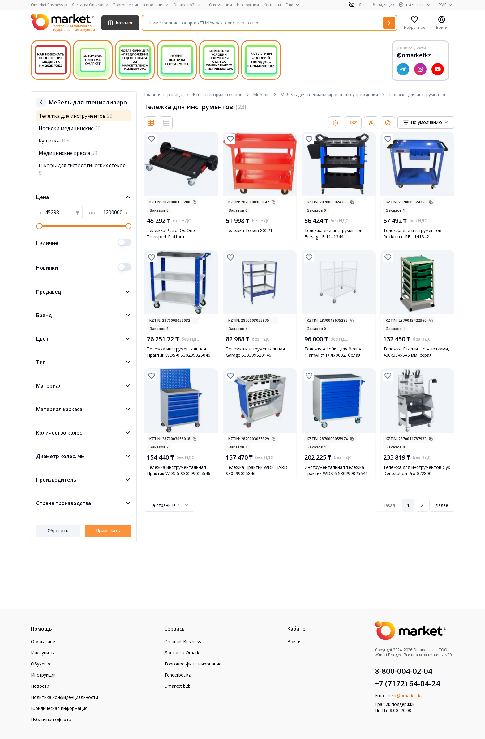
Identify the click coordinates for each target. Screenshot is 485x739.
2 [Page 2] (422, 505)
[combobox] (425, 122)
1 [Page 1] (408, 505)
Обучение (41, 664)
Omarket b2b (177, 686)
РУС (446, 5)
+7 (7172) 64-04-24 (407, 683)
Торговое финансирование (192, 664)
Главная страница (163, 94)
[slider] (39, 226)
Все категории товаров (217, 94)
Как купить (42, 653)
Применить (108, 530)
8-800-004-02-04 (403, 671)
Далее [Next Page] (441, 505)
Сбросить (58, 530)
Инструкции (248, 4)
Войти (294, 641)
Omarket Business (182, 641)
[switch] (124, 242)
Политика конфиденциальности (64, 697)
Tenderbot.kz (177, 675)
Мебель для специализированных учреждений (329, 94)
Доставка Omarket (183, 653)
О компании (220, 4)
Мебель (261, 94)
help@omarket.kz (405, 696)
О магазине (43, 641)
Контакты (272, 4)
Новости (40, 686)
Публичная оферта (51, 719)
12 (169, 505)
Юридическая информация (59, 708)
